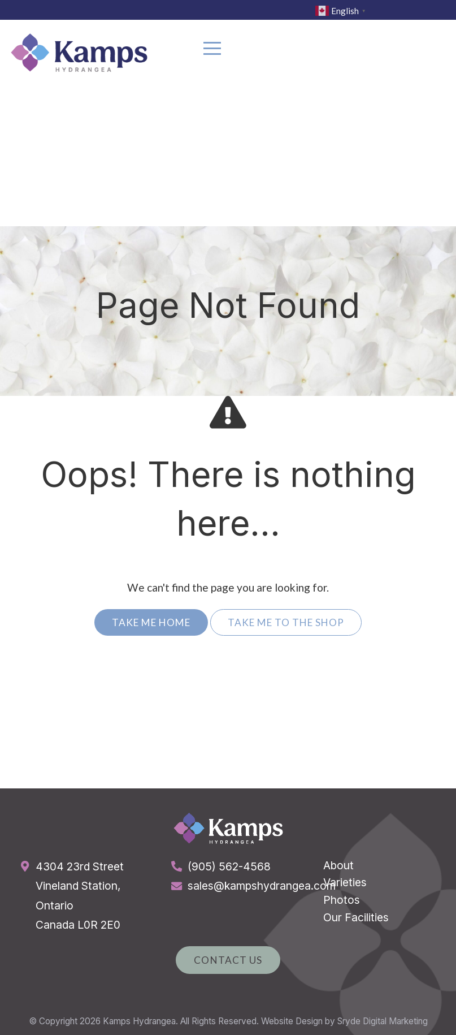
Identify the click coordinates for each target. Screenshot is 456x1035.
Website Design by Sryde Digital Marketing (344, 1021)
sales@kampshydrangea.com (262, 885)
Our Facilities (356, 917)
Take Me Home (151, 622)
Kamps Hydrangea (139, 1021)
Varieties (345, 882)
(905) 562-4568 (229, 866)
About (338, 865)
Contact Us (228, 960)
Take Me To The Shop (286, 622)
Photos (341, 900)
